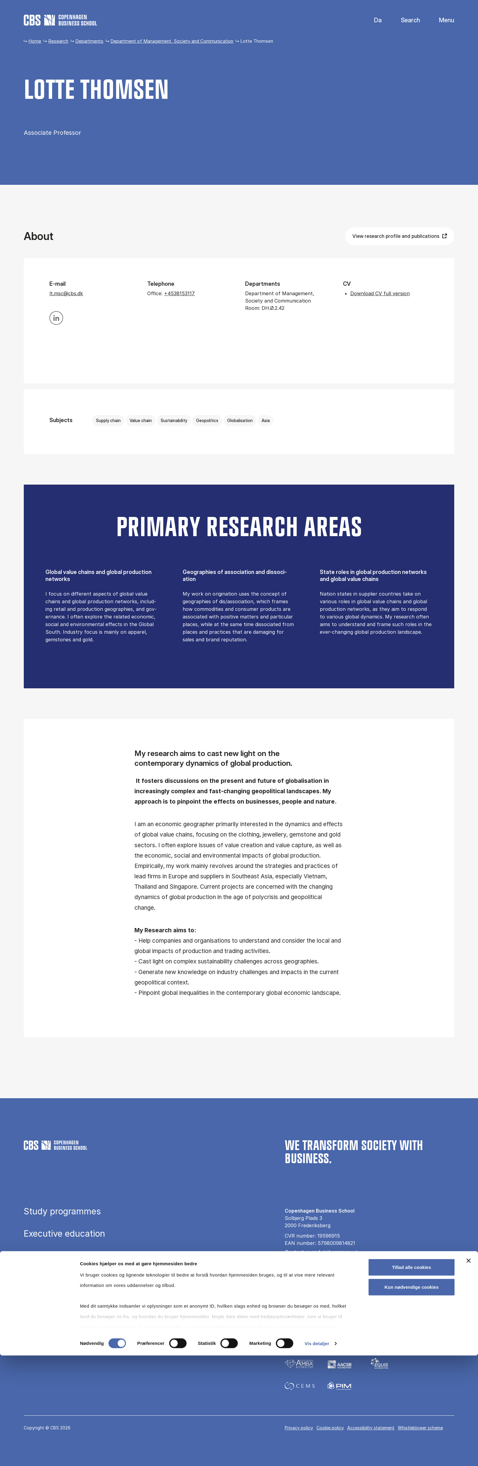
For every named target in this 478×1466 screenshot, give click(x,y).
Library (38, 1278)
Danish (372, 20)
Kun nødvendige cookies (411, 1397)
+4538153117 (179, 293)
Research (58, 41)
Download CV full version (380, 293)
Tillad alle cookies (411, 1377)
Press (291, 1263)
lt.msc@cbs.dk (66, 293)
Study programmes (62, 1211)
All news (294, 1273)
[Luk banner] (468, 1371)
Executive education (64, 1233)
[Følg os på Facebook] (289, 1315)
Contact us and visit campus (317, 1252)
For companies (301, 1283)
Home (34, 41)
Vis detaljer (317, 1454)
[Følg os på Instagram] (306, 1315)
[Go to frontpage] (60, 20)
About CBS (46, 1300)
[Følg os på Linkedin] (323, 1315)
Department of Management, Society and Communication (171, 41)
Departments (89, 41)
